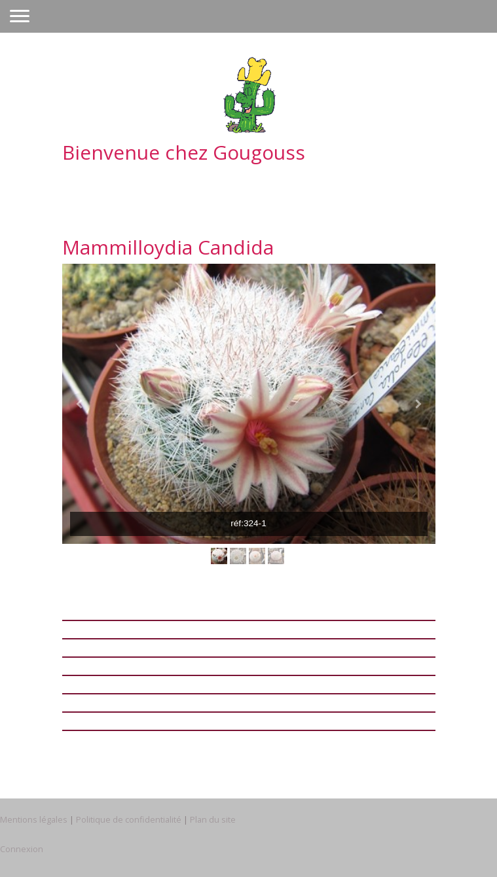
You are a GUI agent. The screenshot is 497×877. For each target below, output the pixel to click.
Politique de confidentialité (128, 819)
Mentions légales (33, 819)
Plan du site (213, 819)
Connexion (21, 849)
